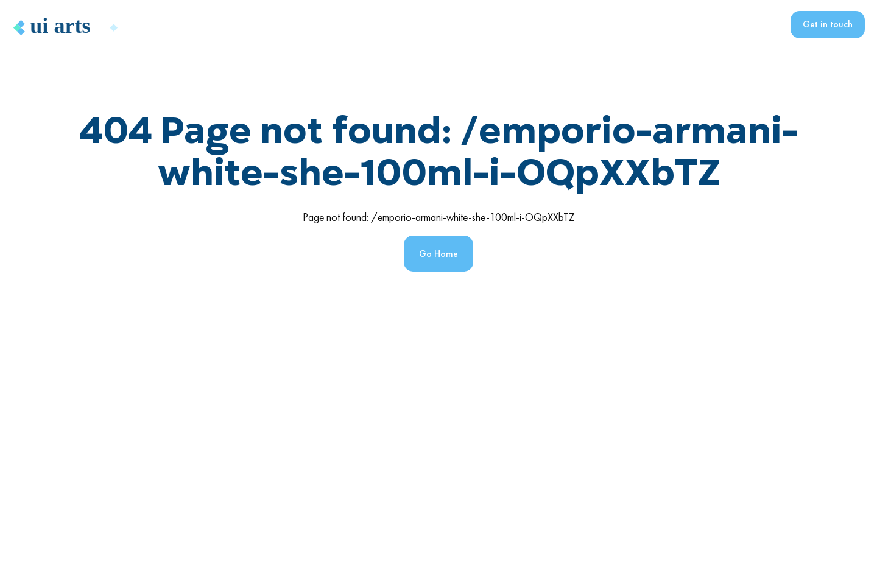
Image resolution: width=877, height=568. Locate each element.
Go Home (438, 253)
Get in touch (828, 24)
